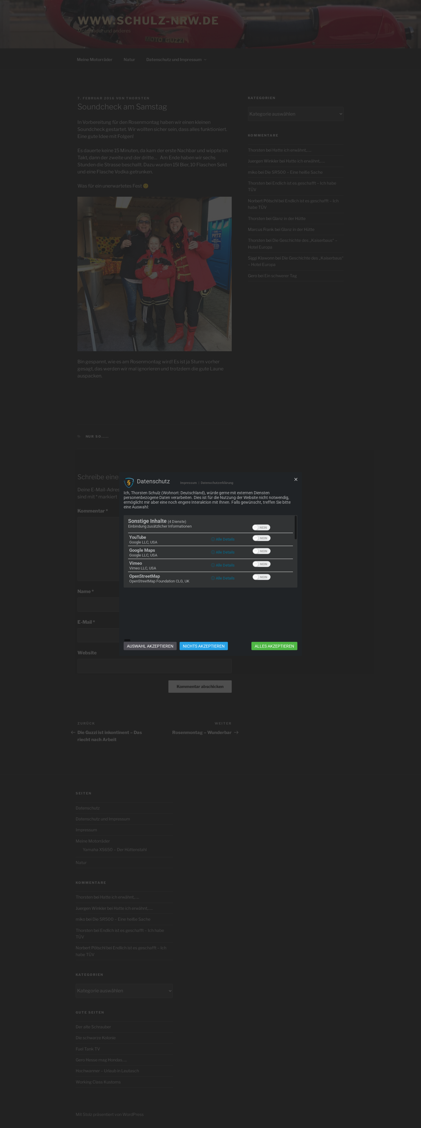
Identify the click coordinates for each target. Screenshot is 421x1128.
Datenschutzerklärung (217, 509)
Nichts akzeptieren (204, 619)
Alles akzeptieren (274, 619)
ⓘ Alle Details (223, 565)
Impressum (188, 509)
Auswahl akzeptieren (150, 619)
